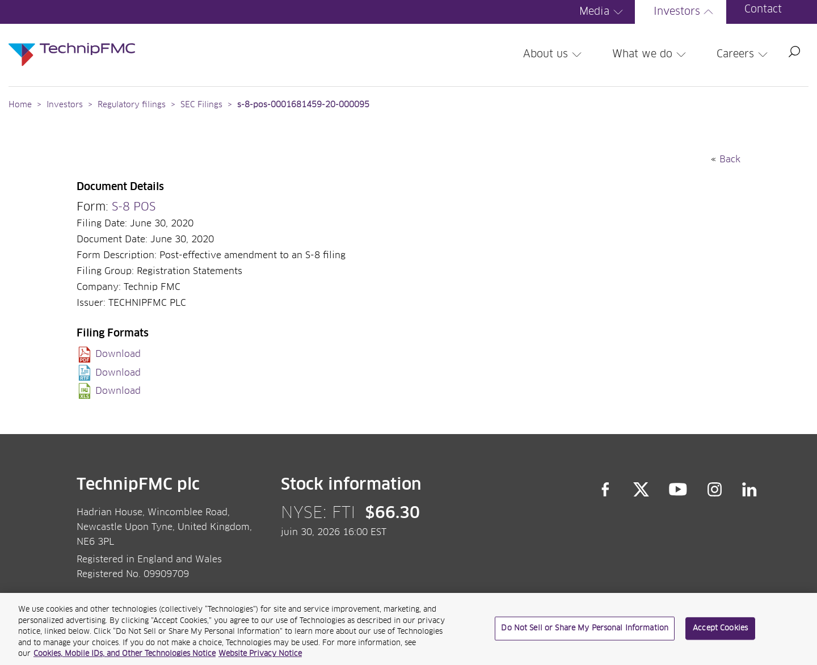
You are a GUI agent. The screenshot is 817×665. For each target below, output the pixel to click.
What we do (650, 54)
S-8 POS (133, 207)
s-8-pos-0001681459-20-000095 (303, 105)
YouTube (678, 489)
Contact (763, 10)
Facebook (605, 489)
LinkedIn (749, 489)
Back (729, 159)
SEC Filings (201, 105)
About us (554, 54)
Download (118, 354)
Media (602, 12)
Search (794, 52)
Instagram (714, 489)
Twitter (641, 489)
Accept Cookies (720, 632)
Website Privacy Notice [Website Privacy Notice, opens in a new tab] (260, 658)
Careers (744, 54)
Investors (685, 12)
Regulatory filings (132, 105)
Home (20, 105)
